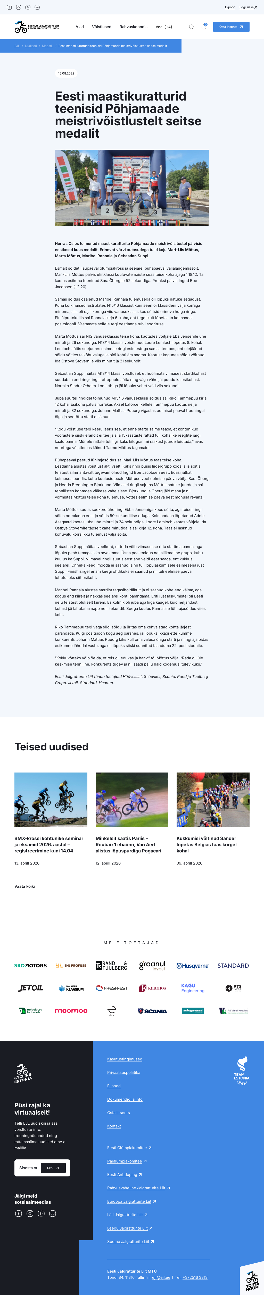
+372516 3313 (195, 1277)
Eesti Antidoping (122, 1174)
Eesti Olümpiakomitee (127, 1147)
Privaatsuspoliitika (123, 1072)
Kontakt (114, 1126)
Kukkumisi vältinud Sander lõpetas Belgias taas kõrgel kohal (207, 844)
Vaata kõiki (24, 886)
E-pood (230, 7)
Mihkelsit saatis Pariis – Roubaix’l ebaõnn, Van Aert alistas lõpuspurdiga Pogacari (128, 844)
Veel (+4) (164, 26)
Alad (80, 26)
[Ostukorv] (204, 27)
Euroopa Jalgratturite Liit (129, 1201)
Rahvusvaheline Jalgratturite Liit (136, 1187)
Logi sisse (247, 7)
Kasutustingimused (124, 1059)
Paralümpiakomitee (124, 1161)
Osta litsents (118, 1112)
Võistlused (101, 26)
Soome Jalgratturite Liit (128, 1241)
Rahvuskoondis (133, 26)
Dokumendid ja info (125, 1099)
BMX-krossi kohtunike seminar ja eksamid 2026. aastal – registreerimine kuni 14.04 (48, 844)
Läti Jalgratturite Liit (125, 1214)
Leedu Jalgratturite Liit (127, 1228)
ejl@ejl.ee (161, 1277)
